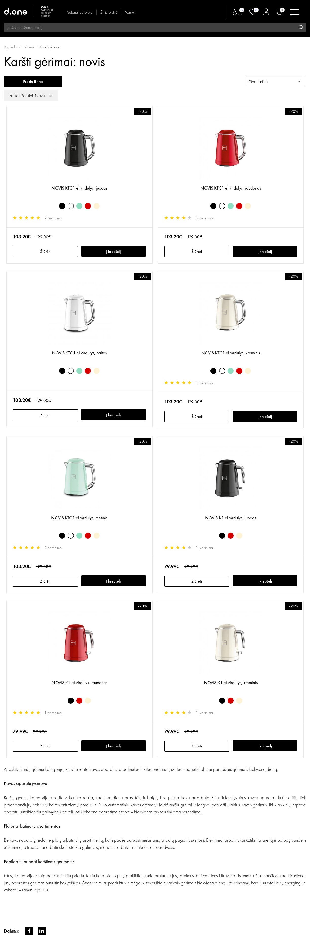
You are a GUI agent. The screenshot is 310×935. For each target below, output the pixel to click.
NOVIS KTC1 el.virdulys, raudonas (230, 188)
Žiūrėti (45, 251)
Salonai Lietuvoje (80, 12)
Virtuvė (29, 47)
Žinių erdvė (108, 12)
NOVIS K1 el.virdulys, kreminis (231, 682)
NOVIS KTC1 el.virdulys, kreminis (230, 353)
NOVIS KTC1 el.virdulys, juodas (79, 188)
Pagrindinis (12, 47)
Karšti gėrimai (50, 47)
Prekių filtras (33, 81)
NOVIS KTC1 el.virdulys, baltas (79, 353)
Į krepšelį (113, 251)
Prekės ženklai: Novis (27, 95)
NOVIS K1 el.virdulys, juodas (230, 518)
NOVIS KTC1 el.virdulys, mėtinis (79, 518)
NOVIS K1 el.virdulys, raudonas (79, 682)
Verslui (130, 12)
